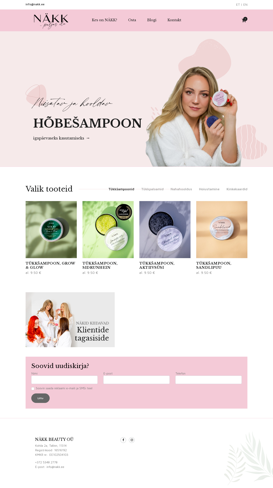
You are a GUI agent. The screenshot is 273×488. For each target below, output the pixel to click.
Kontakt (174, 20)
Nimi (34, 373)
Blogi (151, 20)
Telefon (180, 373)
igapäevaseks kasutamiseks (61, 138)
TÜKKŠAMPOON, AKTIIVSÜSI (156, 266)
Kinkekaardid (237, 189)
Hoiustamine (209, 189)
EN (245, 4)
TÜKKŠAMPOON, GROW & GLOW (50, 266)
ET (238, 4)
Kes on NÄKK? (104, 20)
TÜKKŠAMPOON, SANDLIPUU (213, 266)
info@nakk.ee (35, 4)
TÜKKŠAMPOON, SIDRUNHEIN (100, 266)
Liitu (40, 398)
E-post (108, 373)
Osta (132, 20)
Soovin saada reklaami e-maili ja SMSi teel (64, 388)
